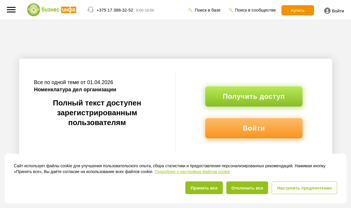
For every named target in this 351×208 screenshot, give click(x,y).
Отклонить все (247, 187)
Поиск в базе (207, 10)
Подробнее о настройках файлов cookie (192, 171)
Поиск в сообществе (255, 10)
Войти (334, 11)
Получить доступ (254, 96)
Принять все (204, 187)
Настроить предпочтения (304, 187)
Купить (298, 10)
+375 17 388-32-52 (114, 10)
